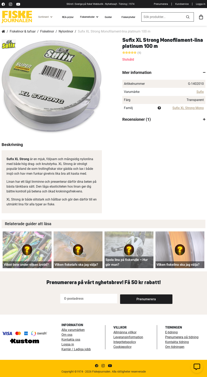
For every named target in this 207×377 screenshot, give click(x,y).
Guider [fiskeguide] (108, 17)
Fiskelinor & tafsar (23, 31)
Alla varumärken (73, 330)
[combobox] (162, 17)
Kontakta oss (70, 339)
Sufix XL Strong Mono (188, 108)
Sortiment (43, 17)
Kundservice (182, 4)
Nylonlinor (66, 31)
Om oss (66, 335)
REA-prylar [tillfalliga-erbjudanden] (68, 17)
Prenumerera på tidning (182, 337)
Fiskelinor (47, 31)
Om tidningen (174, 347)
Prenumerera (161, 4)
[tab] (163, 72)
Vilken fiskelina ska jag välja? (178, 265)
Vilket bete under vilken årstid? (26, 265)
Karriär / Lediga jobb (76, 349)
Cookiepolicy (122, 347)
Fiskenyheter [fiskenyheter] (128, 17)
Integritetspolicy (124, 342)
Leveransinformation (128, 337)
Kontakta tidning (177, 342)
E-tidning (171, 332)
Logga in (200, 4)
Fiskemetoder (87, 17)
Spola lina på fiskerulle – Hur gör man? (127, 262)
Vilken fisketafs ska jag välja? (76, 265)
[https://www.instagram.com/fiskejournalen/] (10, 4)
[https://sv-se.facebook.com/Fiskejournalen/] (3, 4)
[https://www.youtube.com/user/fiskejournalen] (18, 4)
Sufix (200, 92)
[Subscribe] (133, 298)
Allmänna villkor (124, 332)
